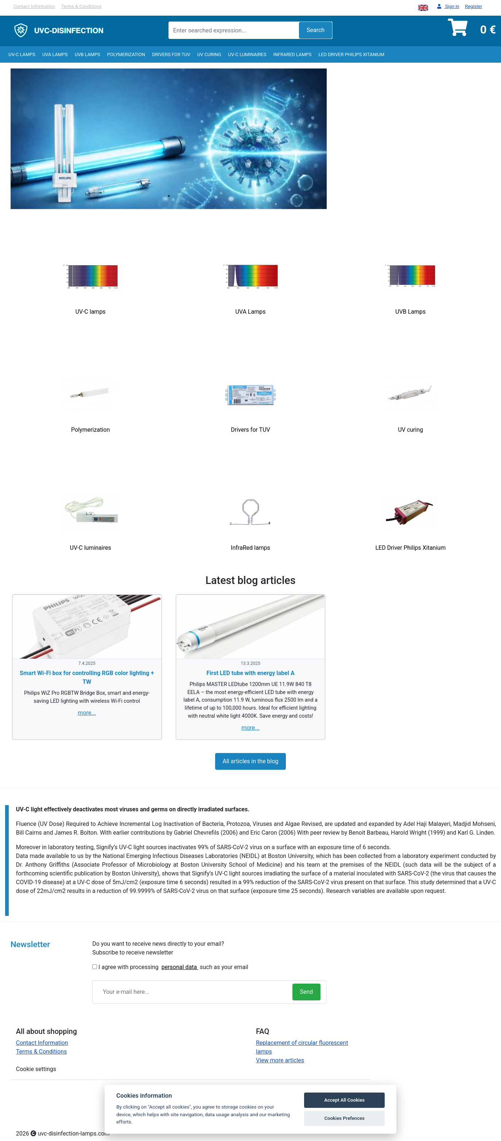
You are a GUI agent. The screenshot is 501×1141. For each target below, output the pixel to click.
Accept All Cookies (344, 1100)
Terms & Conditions (81, 6)
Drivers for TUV (171, 54)
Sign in (448, 6)
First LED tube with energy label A (250, 673)
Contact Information (34, 6)
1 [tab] (168, 196)
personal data (180, 967)
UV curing (209, 54)
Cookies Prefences (344, 1118)
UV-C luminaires (247, 54)
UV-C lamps (21, 54)
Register (473, 6)
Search (316, 30)
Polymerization (126, 54)
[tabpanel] (169, 138)
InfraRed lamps (292, 54)
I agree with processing (128, 967)
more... (87, 712)
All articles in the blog (251, 761)
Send (306, 991)
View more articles (280, 1060)
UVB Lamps (87, 54)
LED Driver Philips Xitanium (351, 54)
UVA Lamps (55, 54)
